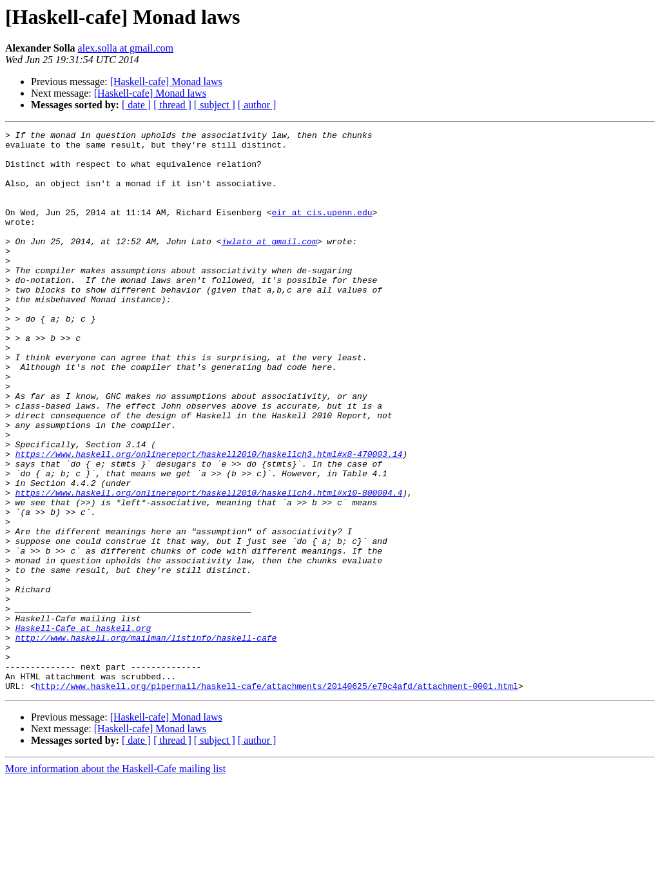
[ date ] (136, 104)
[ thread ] (172, 104)
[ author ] (257, 104)
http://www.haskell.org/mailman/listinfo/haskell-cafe (146, 740)
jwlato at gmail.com (268, 264)
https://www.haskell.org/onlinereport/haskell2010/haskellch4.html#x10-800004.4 (209, 566)
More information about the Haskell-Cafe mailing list (115, 880)
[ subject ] (214, 104)
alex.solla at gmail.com (125, 48)
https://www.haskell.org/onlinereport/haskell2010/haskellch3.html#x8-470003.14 (209, 519)
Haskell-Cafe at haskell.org (83, 728)
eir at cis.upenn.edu (321, 229)
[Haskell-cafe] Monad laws (166, 81)
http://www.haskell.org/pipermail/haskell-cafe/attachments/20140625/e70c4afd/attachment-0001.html (276, 798)
